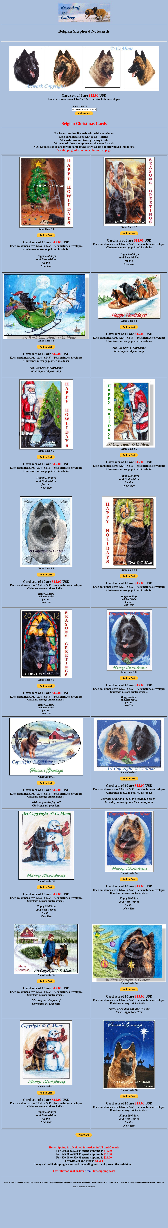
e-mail (88, 1170)
